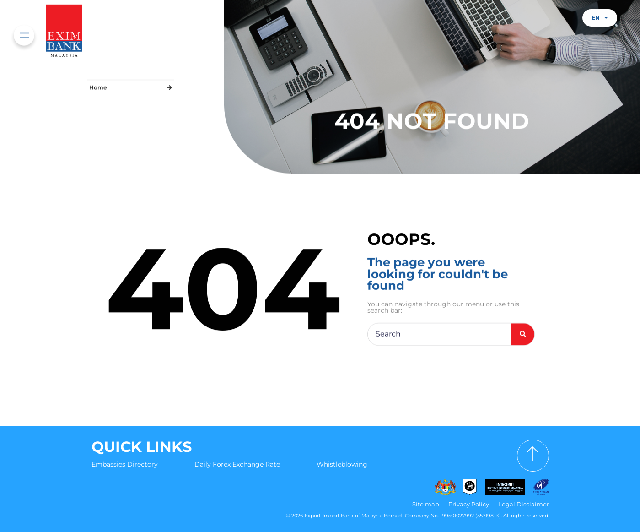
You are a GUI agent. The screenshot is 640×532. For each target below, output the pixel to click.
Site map (425, 504)
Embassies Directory (124, 464)
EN (600, 18)
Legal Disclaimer (523, 504)
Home (98, 86)
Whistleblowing (342, 464)
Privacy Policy (468, 504)
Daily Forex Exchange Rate (237, 464)
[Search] (522, 335)
